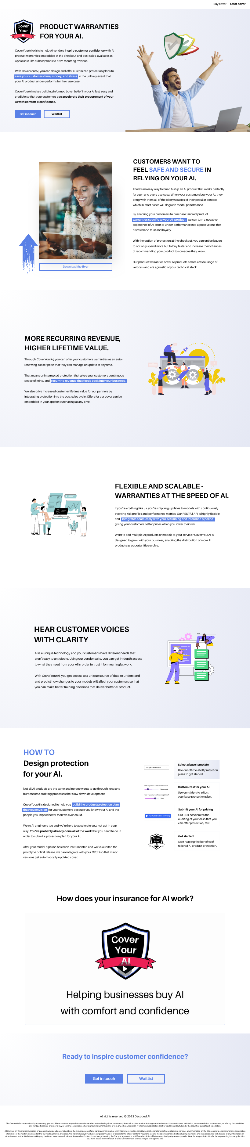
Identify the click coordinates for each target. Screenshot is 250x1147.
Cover (23, 25)
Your (23, 30)
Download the (72, 267)
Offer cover (238, 4)
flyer (85, 267)
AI (24, 35)
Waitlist (57, 114)
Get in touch (28, 114)
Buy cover (219, 4)
